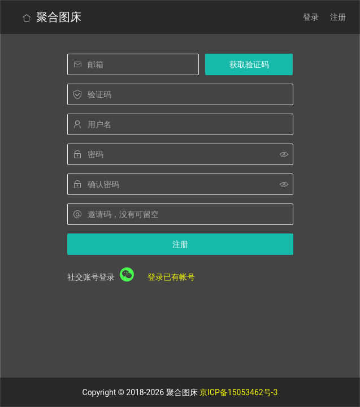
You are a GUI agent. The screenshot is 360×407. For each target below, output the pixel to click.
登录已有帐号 (171, 277)
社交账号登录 (91, 277)
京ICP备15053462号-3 (238, 392)
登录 (311, 16)
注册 (338, 16)
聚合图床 (52, 17)
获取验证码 (249, 64)
